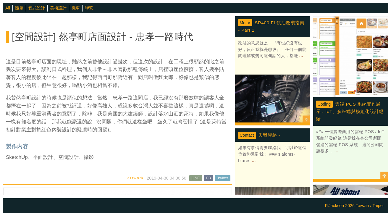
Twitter (222, 178)
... (300, 55)
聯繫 (89, 8)
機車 (76, 8)
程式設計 (36, 8)
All (7, 8)
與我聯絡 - (269, 135)
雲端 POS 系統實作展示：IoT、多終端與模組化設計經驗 (350, 111)
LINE (196, 178)
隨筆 (19, 8)
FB (208, 178)
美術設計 (58, 8)
